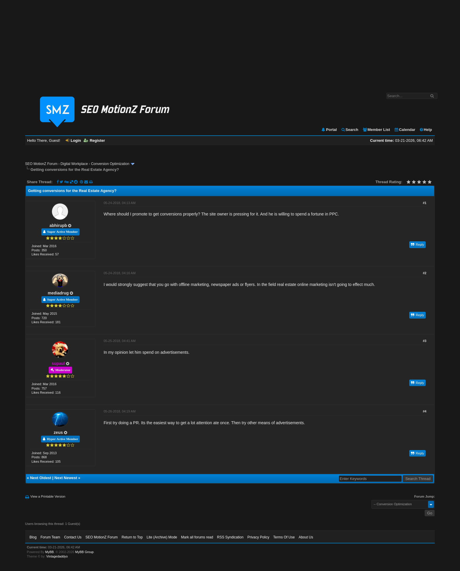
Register (94, 140)
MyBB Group (84, 552)
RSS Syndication (230, 537)
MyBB (49, 552)
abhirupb (58, 225)
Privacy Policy (258, 537)
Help (425, 129)
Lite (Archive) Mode (162, 537)
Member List (376, 129)
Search (349, 129)
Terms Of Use (284, 537)
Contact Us (72, 537)
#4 (424, 411)
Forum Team (50, 537)
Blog (33, 537)
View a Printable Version (48, 496)
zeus (58, 432)
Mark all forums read (197, 537)
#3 (424, 341)
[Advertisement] (230, 43)
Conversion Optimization (110, 164)
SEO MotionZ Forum (41, 164)
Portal (329, 129)
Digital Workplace (74, 164)
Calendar (404, 129)
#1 (424, 203)
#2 (424, 273)
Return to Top (132, 537)
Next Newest (66, 478)
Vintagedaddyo (57, 556)
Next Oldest (40, 478)
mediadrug (58, 293)
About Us (306, 537)
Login (73, 140)
